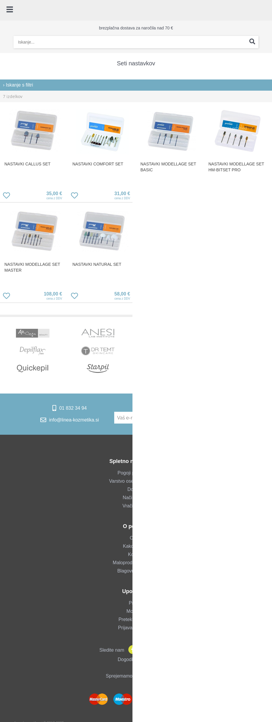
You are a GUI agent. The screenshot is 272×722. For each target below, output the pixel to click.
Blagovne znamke (136, 570)
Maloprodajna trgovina (136, 562)
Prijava (136, 602)
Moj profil (136, 611)
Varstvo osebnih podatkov (136, 481)
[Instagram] (143, 650)
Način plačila (136, 497)
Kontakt (136, 554)
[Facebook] (131, 650)
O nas (136, 537)
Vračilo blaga (136, 505)
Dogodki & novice (136, 659)
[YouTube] (155, 650)
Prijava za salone (136, 627)
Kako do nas (136, 546)
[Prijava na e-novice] (227, 418)
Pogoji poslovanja (135, 472)
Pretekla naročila (135, 619)
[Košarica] (264, 10)
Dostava (136, 489)
